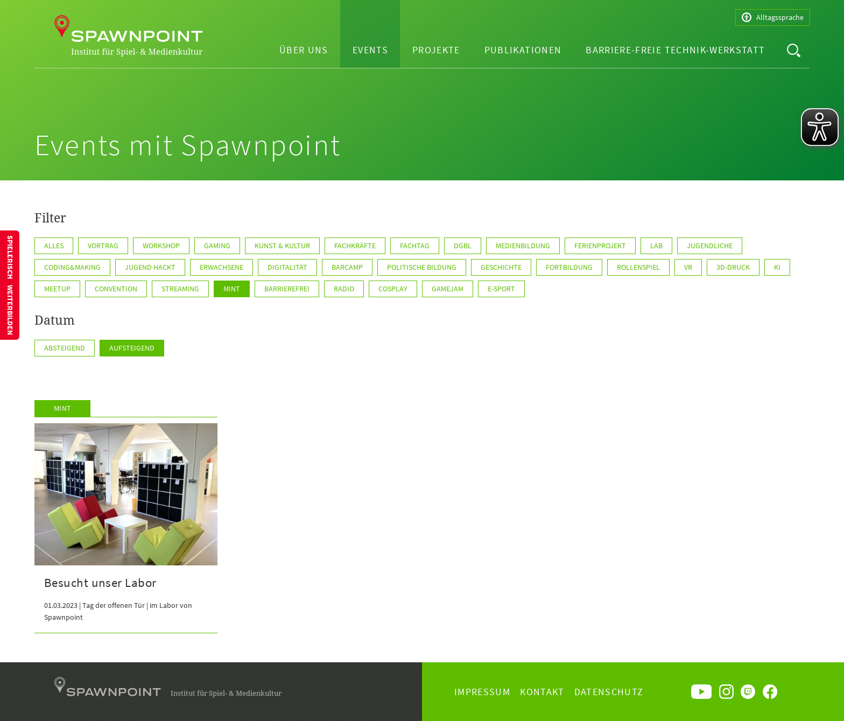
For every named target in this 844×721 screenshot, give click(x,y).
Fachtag (415, 245)
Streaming (180, 288)
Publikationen (523, 50)
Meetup (57, 288)
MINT (231, 288)
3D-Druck (733, 267)
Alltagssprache (773, 17)
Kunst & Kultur (282, 245)
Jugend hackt (150, 267)
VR (688, 267)
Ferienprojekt (600, 245)
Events (370, 50)
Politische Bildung (421, 267)
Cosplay (392, 288)
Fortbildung (569, 267)
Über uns (303, 50)
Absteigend (64, 348)
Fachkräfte (355, 245)
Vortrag (103, 245)
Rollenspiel (638, 267)
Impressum (482, 691)
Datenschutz (609, 691)
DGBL (463, 245)
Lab (656, 245)
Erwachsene (221, 267)
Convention (116, 288)
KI (777, 267)
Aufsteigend (131, 348)
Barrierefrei (287, 288)
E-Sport (501, 288)
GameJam (447, 288)
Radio (344, 288)
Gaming (217, 245)
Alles (54, 245)
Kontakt (542, 691)
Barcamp (347, 267)
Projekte (436, 50)
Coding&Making (72, 267)
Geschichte (501, 267)
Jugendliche (710, 245)
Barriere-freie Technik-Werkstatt (675, 50)
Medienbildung (523, 245)
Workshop (161, 245)
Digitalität (287, 267)
